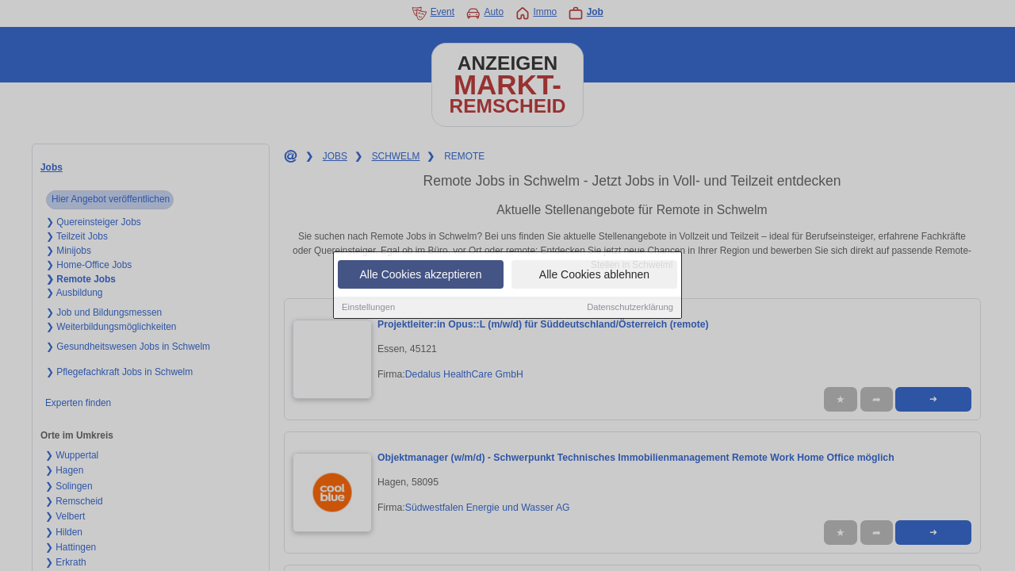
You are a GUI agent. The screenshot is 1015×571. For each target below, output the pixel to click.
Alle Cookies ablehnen (594, 275)
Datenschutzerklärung (630, 307)
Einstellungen (368, 307)
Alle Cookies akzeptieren (420, 275)
